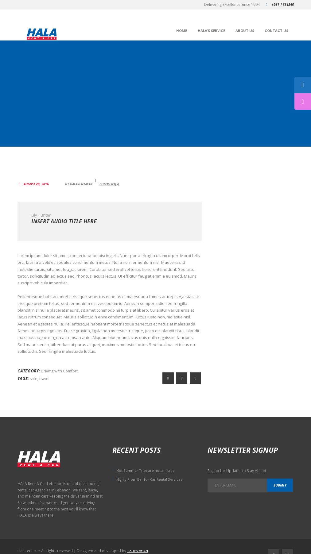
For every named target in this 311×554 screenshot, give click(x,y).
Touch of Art (138, 541)
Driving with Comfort (59, 368)
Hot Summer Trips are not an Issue (146, 464)
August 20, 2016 (37, 179)
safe (34, 376)
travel (45, 376)
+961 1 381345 (281, 4)
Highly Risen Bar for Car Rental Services (150, 473)
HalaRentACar (84, 179)
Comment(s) (115, 179)
